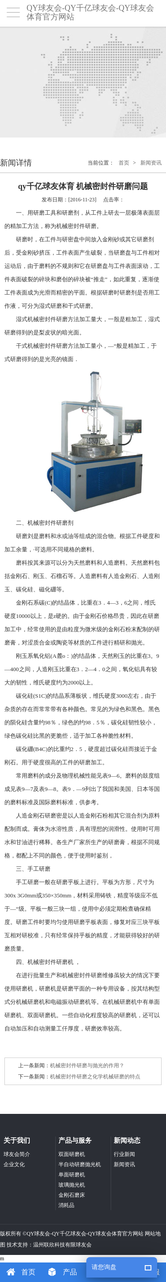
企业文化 (14, 1164)
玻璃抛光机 (71, 1185)
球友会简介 (17, 1154)
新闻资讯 (151, 163)
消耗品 (66, 1205)
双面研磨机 (71, 1154)
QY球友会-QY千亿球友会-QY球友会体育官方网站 (85, 1234)
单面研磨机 (71, 1175)
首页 (124, 163)
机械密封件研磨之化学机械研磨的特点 (95, 1077)
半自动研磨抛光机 (79, 1164)
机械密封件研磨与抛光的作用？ (87, 1065)
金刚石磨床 (71, 1195)
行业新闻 (124, 1154)
